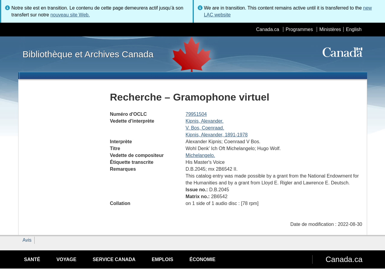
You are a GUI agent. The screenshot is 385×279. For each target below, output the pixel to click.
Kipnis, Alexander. (204, 121)
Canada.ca (267, 29)
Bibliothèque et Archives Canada (88, 54)
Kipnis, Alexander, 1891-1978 (216, 134)
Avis (27, 240)
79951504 (196, 114)
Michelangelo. (200, 155)
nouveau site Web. (70, 14)
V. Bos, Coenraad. (204, 127)
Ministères (330, 29)
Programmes (299, 29)
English (353, 29)
